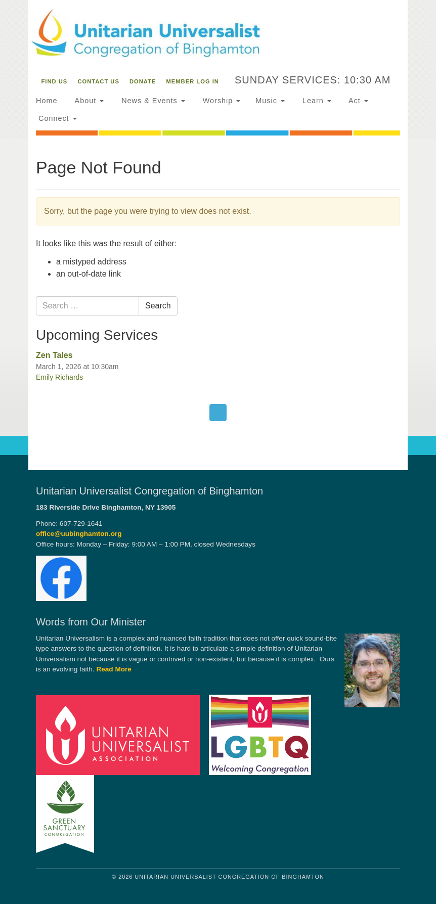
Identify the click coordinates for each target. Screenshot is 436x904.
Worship (220, 101)
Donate (142, 81)
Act (357, 101)
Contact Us (98, 81)
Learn (315, 101)
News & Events (152, 101)
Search (158, 305)
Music (270, 101)
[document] (218, 297)
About (88, 101)
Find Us (54, 81)
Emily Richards (59, 377)
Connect (56, 118)
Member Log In (192, 81)
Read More (114, 669)
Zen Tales (54, 355)
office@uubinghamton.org (79, 533)
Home (46, 101)
